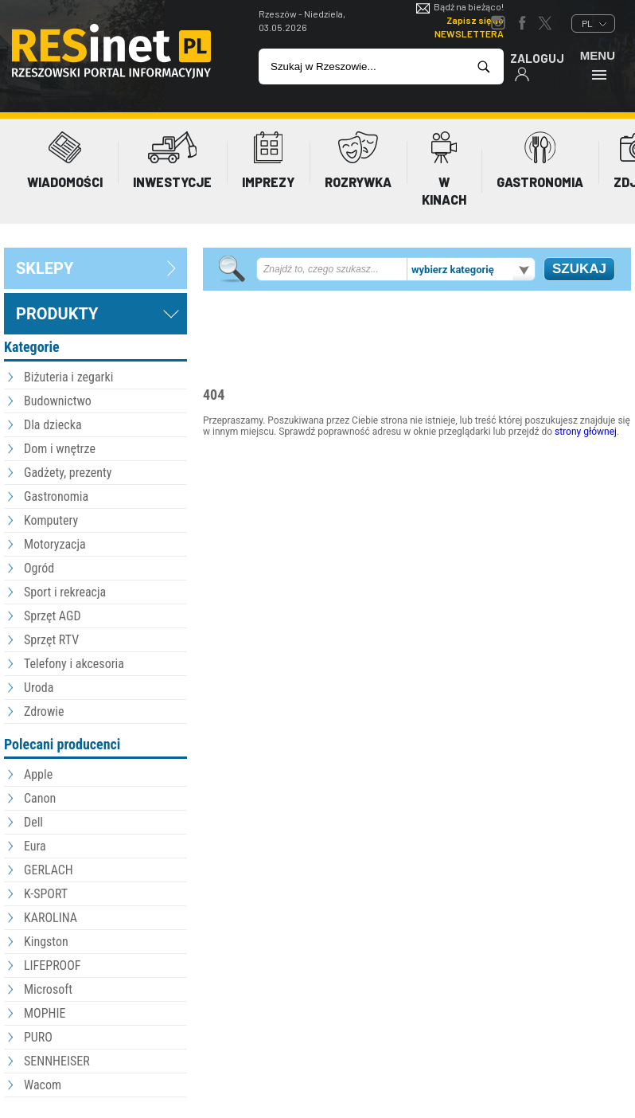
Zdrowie (44, 711)
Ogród (39, 568)
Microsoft (48, 989)
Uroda (38, 687)
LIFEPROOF (52, 965)
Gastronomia (56, 496)
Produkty (57, 313)
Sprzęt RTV (51, 639)
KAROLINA (50, 917)
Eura (35, 846)
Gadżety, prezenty (68, 472)
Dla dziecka (53, 424)
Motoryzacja (55, 544)
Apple (38, 774)
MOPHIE (44, 1013)
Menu (597, 65)
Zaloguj (537, 66)
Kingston (46, 941)
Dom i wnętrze (59, 448)
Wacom (42, 1085)
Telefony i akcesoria (74, 663)
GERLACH (48, 870)
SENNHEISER (57, 1061)
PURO (38, 1037)
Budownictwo (58, 400)
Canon (40, 798)
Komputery (51, 520)
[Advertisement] (417, 527)
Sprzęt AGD (52, 616)
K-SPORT (46, 893)
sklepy (44, 268)
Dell (33, 822)
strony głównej (586, 431)
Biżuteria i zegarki (68, 377)
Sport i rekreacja (65, 592)
